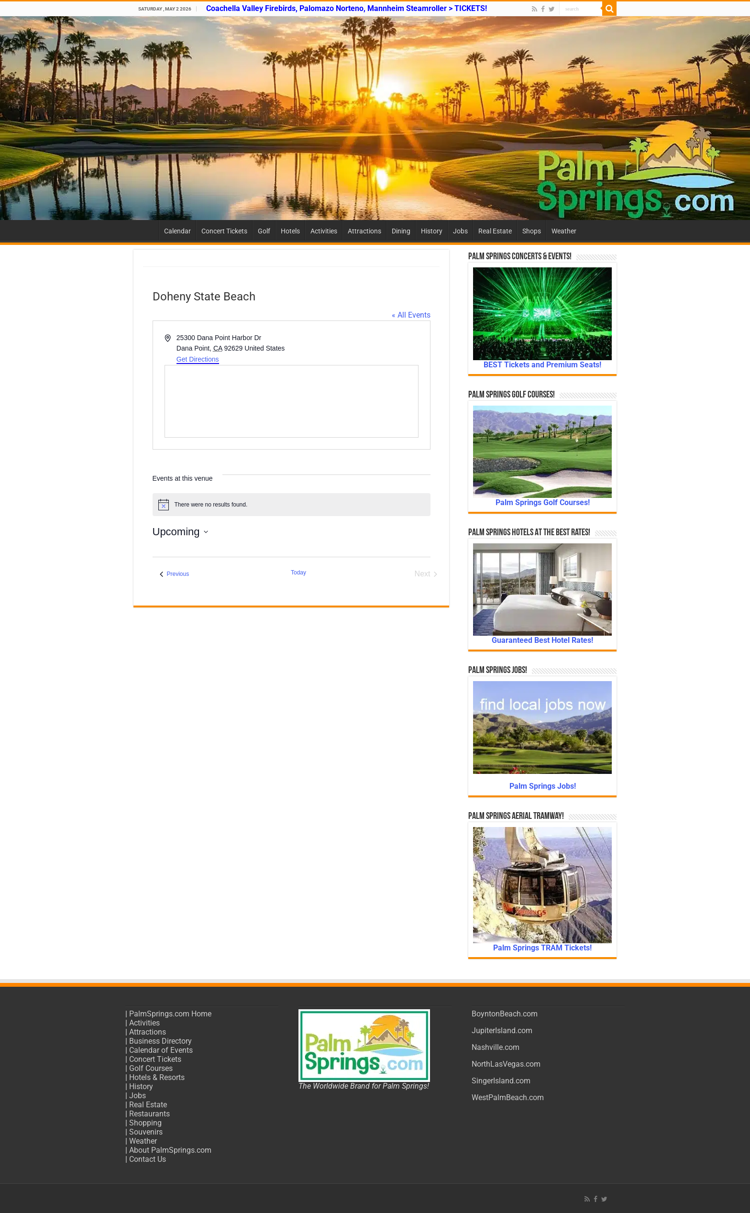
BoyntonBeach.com (505, 1013)
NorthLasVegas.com (506, 1064)
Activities (323, 231)
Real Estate (495, 231)
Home (145, 230)
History (431, 231)
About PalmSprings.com (170, 1150)
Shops (531, 231)
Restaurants (149, 1113)
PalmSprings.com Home (170, 1013)
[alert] (291, 504)
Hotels (290, 231)
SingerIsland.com (501, 1080)
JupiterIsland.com (502, 1030)
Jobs (460, 231)
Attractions (364, 231)
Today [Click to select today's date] (298, 572)
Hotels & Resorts (157, 1077)
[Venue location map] (291, 401)
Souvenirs (146, 1131)
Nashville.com (495, 1047)
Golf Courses (151, 1068)
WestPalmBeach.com (508, 1097)
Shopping (145, 1122)
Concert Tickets (224, 231)
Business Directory (160, 1041)
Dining (401, 231)
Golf (264, 231)
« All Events (411, 315)
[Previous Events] (174, 574)
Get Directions (197, 359)
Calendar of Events (161, 1050)
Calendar (177, 231)
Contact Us (147, 1159)
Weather (563, 231)
